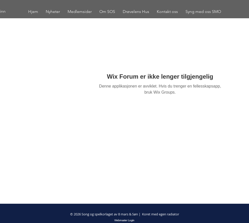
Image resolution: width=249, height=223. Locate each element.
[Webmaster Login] (124, 220)
